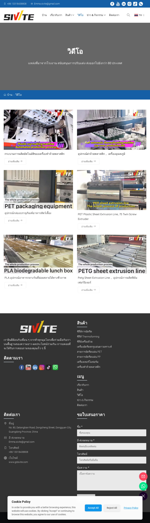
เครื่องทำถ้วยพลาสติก (88, 368)
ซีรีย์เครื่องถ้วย (85, 342)
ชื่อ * (79, 428)
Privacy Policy (131, 507)
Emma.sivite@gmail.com (21, 443)
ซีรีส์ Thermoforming (88, 337)
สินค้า (69, 15)
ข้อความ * (83, 469)
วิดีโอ (80, 15)
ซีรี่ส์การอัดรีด (84, 332)
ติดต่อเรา (114, 15)
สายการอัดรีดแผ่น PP (88, 358)
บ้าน (44, 15)
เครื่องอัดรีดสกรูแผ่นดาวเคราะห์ (94, 348)
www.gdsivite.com (18, 463)
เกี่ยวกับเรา (56, 15)
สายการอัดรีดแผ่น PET (89, 353)
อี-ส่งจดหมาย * (85, 441)
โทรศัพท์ (82, 455)
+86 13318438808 (18, 453)
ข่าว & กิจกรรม (96, 15)
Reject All (112, 507)
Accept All (93, 507)
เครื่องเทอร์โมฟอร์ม (87, 363)
